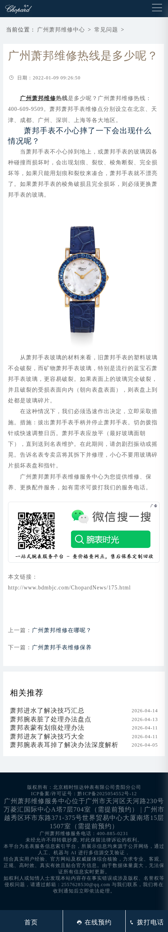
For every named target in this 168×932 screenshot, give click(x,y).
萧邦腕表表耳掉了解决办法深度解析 (64, 744)
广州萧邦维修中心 (61, 30)
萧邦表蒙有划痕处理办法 (47, 727)
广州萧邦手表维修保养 (62, 647)
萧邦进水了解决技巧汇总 (47, 710)
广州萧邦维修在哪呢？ (62, 630)
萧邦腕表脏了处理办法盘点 (50, 719)
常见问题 (106, 30)
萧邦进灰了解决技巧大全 (47, 736)
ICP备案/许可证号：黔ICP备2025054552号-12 (84, 793)
